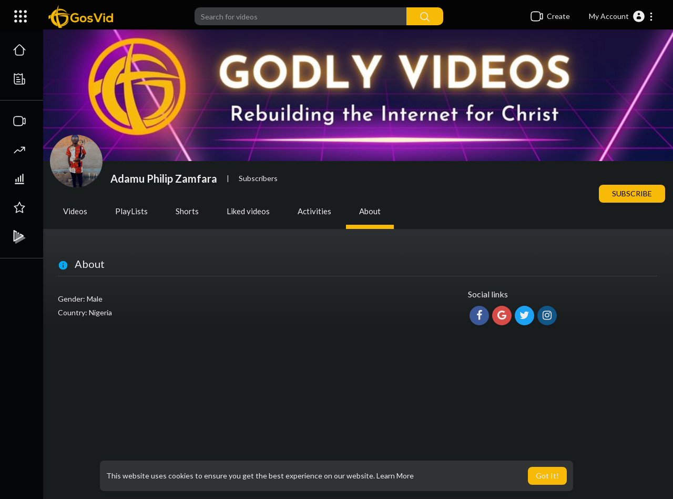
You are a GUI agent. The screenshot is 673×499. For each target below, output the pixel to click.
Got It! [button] (547, 475)
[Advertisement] (357, 414)
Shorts (187, 211)
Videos (75, 211)
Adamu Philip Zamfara (163, 178)
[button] (621, 16)
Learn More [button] (395, 475)
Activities (314, 211)
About (370, 211)
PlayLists (131, 211)
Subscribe (632, 193)
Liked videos (248, 211)
